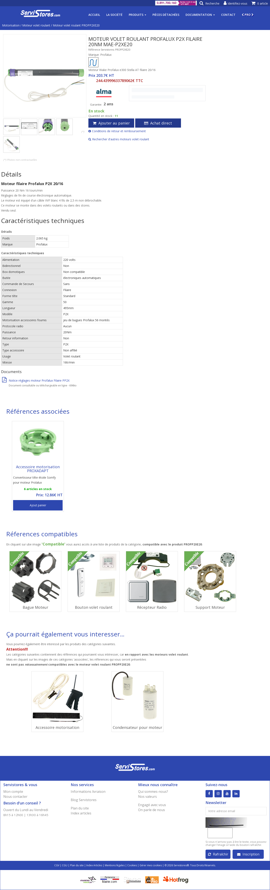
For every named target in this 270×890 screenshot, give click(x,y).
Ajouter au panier (111, 123)
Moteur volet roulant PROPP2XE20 (76, 25)
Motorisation (11, 25)
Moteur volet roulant (36, 25)
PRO (248, 15)
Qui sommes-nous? (153, 791)
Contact (228, 15)
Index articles (81, 813)
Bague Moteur (35, 607)
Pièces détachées (165, 15)
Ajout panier (38, 505)
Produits (137, 15)
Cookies (132, 865)
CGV (56, 865)
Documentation (200, 15)
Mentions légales (115, 865)
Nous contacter (15, 796)
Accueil (94, 15)
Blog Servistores (84, 800)
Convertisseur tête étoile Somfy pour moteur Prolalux (34, 479)
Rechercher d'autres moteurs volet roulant (118, 139)
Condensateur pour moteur (137, 727)
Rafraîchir (218, 854)
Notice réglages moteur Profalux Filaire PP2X (35, 380)
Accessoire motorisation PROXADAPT (38, 468)
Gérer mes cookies (151, 865)
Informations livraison (88, 791)
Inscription (248, 854)
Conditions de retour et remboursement (117, 131)
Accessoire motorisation (57, 727)
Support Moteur (210, 607)
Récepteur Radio (152, 607)
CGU (64, 865)
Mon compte (13, 791)
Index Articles (94, 865)
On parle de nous (151, 810)
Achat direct (158, 123)
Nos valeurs (147, 796)
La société (114, 15)
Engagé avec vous (152, 805)
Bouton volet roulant (94, 607)
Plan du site (80, 808)
